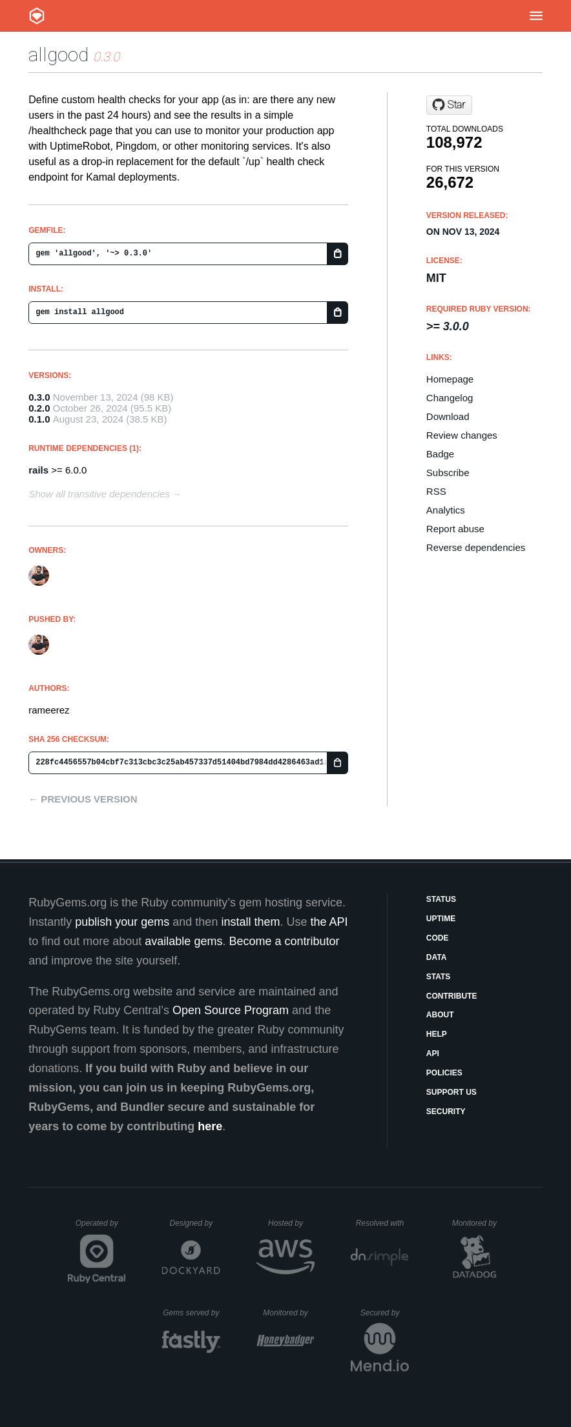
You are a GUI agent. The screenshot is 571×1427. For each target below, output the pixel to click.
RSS (436, 491)
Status (441, 899)
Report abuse (455, 528)
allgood (58, 54)
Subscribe (448, 472)
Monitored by (478, 1223)
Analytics (445, 509)
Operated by (101, 1228)
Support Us (451, 1092)
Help (436, 1034)
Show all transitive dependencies (98, 493)
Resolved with (382, 1223)
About (440, 1014)
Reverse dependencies (475, 547)
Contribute (451, 996)
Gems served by (191, 1312)
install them (250, 921)
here (210, 1126)
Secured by (384, 1312)
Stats (438, 976)
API (432, 1053)
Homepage (449, 379)
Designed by (194, 1223)
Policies (444, 1072)
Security (446, 1111)
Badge (440, 453)
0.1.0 (39, 419)
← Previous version (82, 798)
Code (437, 938)
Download (448, 416)
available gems (183, 941)
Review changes (461, 435)
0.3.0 (39, 397)
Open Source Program (230, 1010)
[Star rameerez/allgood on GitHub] (449, 105)
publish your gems (122, 921)
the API (329, 921)
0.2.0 (39, 408)
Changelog (449, 397)
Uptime (440, 918)
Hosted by (291, 1223)
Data (436, 957)
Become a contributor (284, 941)
